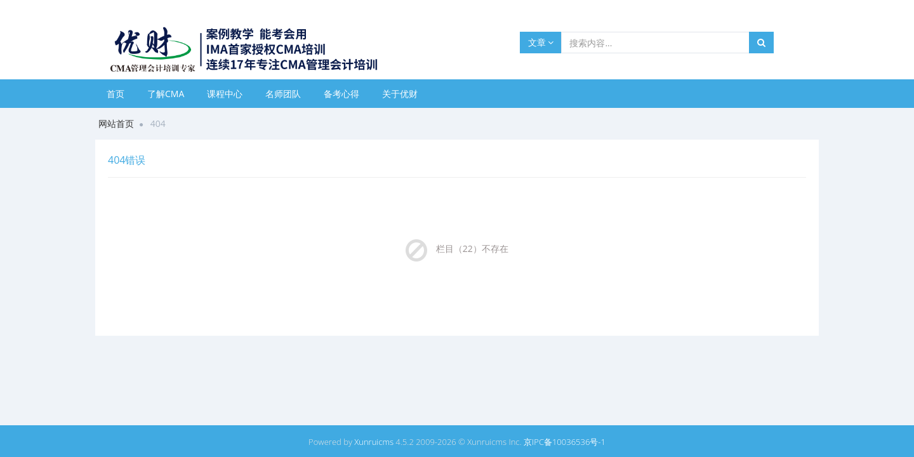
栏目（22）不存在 (472, 248)
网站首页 (116, 123)
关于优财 (400, 94)
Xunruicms (374, 441)
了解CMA (165, 94)
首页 (115, 94)
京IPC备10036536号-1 (565, 441)
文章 (541, 42)
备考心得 (341, 94)
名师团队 (283, 94)
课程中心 (224, 94)
